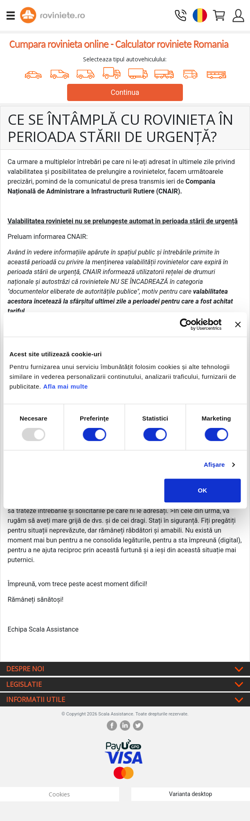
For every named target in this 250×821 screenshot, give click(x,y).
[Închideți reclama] (238, 324)
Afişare (214, 464)
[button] (200, 14)
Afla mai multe (65, 386)
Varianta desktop (190, 794)
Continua (125, 92)
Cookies (59, 794)
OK (202, 490)
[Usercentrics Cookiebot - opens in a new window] (186, 324)
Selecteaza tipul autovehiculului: (125, 59)
